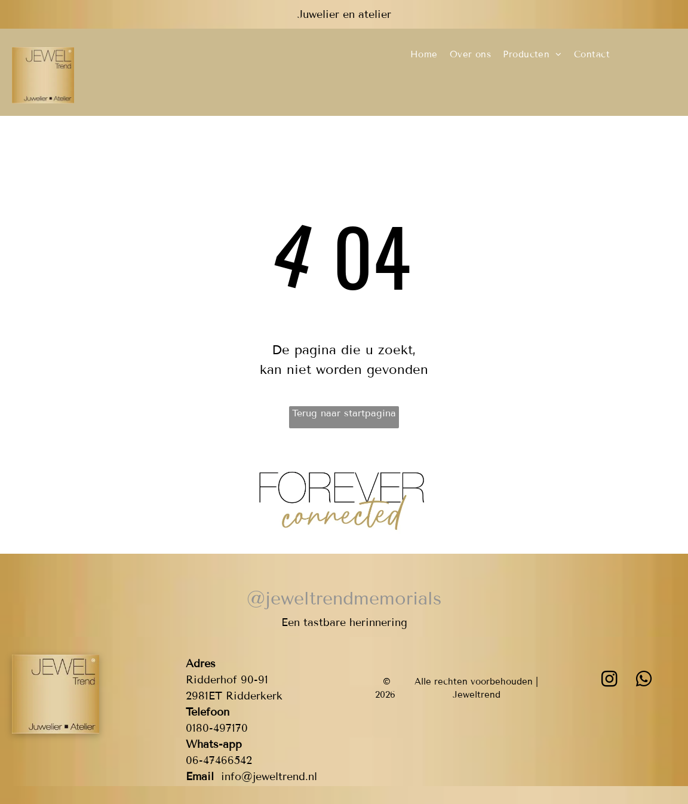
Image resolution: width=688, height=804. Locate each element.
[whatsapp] (644, 680)
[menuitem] (424, 55)
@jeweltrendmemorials (344, 598)
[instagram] (610, 680)
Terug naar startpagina (344, 413)
